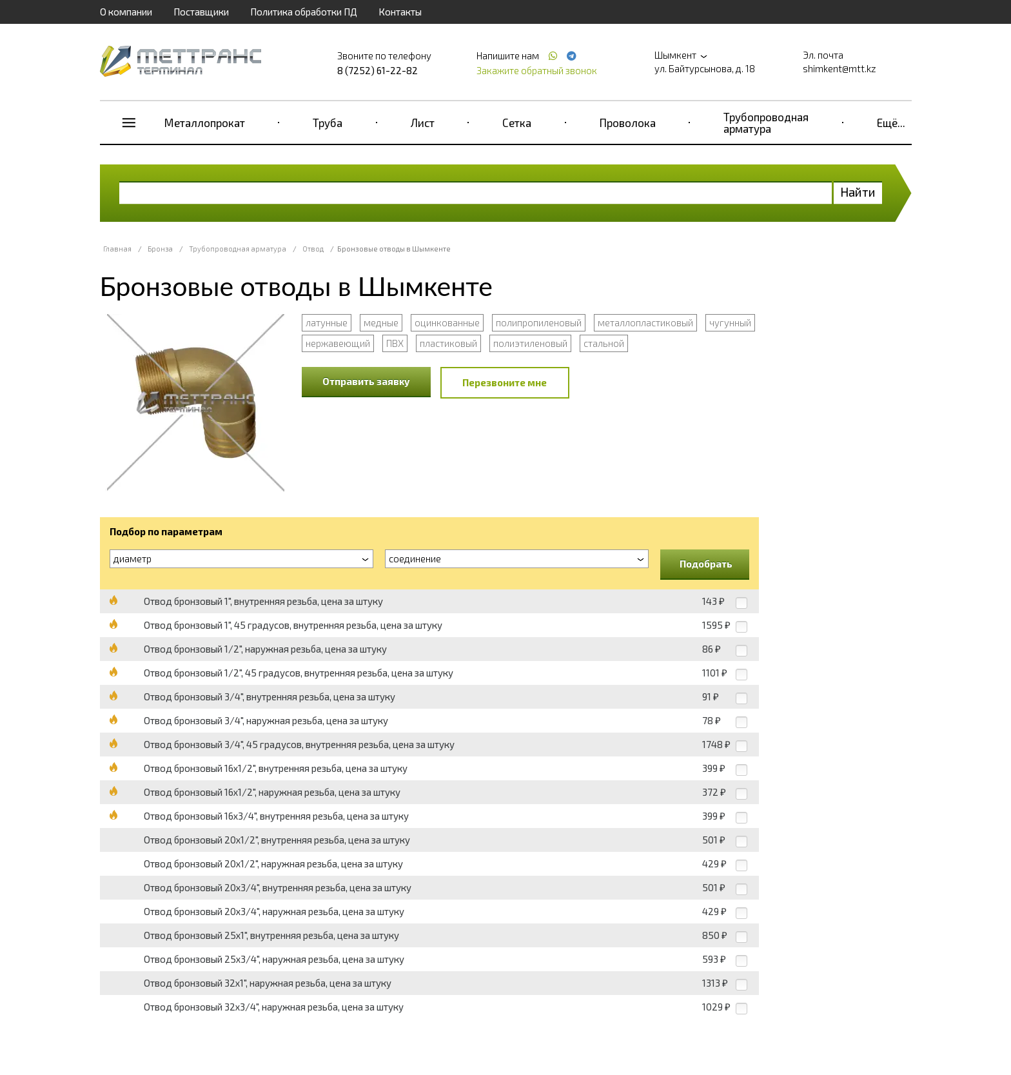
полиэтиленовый (530, 343)
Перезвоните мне (504, 382)
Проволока (628, 122)
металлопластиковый (645, 322)
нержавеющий (338, 343)
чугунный (730, 322)
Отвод (313, 248)
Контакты (400, 11)
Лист (423, 122)
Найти (858, 191)
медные (381, 322)
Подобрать (706, 563)
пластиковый (448, 343)
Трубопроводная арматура (766, 122)
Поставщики (201, 11)
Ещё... (891, 122)
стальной (604, 343)
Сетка (516, 122)
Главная (117, 248)
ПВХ (395, 343)
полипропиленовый (539, 322)
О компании (126, 11)
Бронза (160, 248)
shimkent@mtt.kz (839, 68)
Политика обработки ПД (303, 11)
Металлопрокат (204, 122)
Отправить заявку (366, 381)
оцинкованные (447, 322)
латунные (327, 322)
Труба (327, 122)
